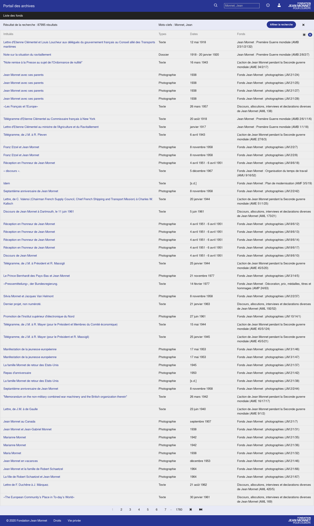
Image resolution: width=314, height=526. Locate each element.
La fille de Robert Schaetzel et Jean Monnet (31, 477)
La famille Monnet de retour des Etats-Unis (31, 365)
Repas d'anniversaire (17, 373)
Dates (194, 34)
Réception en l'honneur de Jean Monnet (29, 163)
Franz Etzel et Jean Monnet (21, 147)
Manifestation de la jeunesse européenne (29, 349)
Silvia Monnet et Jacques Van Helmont (28, 296)
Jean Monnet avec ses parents (23, 75)
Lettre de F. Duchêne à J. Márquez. (26, 485)
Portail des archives (19, 5)
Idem (6, 183)
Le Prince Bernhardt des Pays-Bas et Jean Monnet (36, 276)
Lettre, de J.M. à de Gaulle (20, 409)
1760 (179, 509)
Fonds (274, 34)
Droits (57, 520)
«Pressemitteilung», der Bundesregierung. (30, 284)
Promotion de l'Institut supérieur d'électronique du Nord (38, 316)
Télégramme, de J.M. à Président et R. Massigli (34, 263)
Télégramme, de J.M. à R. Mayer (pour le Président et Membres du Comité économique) (60, 324)
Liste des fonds (13, 15)
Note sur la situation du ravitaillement (27, 54)
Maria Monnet (12, 453)
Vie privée (74, 520)
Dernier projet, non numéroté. (22, 304)
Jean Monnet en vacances (20, 461)
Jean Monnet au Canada (19, 421)
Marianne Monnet (14, 437)
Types (162, 34)
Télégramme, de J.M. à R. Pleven (25, 135)
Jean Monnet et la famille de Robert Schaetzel (33, 469)
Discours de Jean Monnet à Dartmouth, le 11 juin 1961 (38, 211)
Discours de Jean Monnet (20, 255)
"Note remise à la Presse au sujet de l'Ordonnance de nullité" (42, 62)
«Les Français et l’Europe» (20, 106)
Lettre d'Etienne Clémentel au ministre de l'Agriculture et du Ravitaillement (51, 127)
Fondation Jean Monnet (32, 520)
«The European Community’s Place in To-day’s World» (38, 497)
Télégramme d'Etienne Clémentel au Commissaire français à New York (49, 119)
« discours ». (11, 171)
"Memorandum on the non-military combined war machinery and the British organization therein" (65, 396)
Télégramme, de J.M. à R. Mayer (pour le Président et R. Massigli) (46, 337)
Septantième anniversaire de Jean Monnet (30, 191)
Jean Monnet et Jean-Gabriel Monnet (27, 429)
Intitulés (8, 34)
